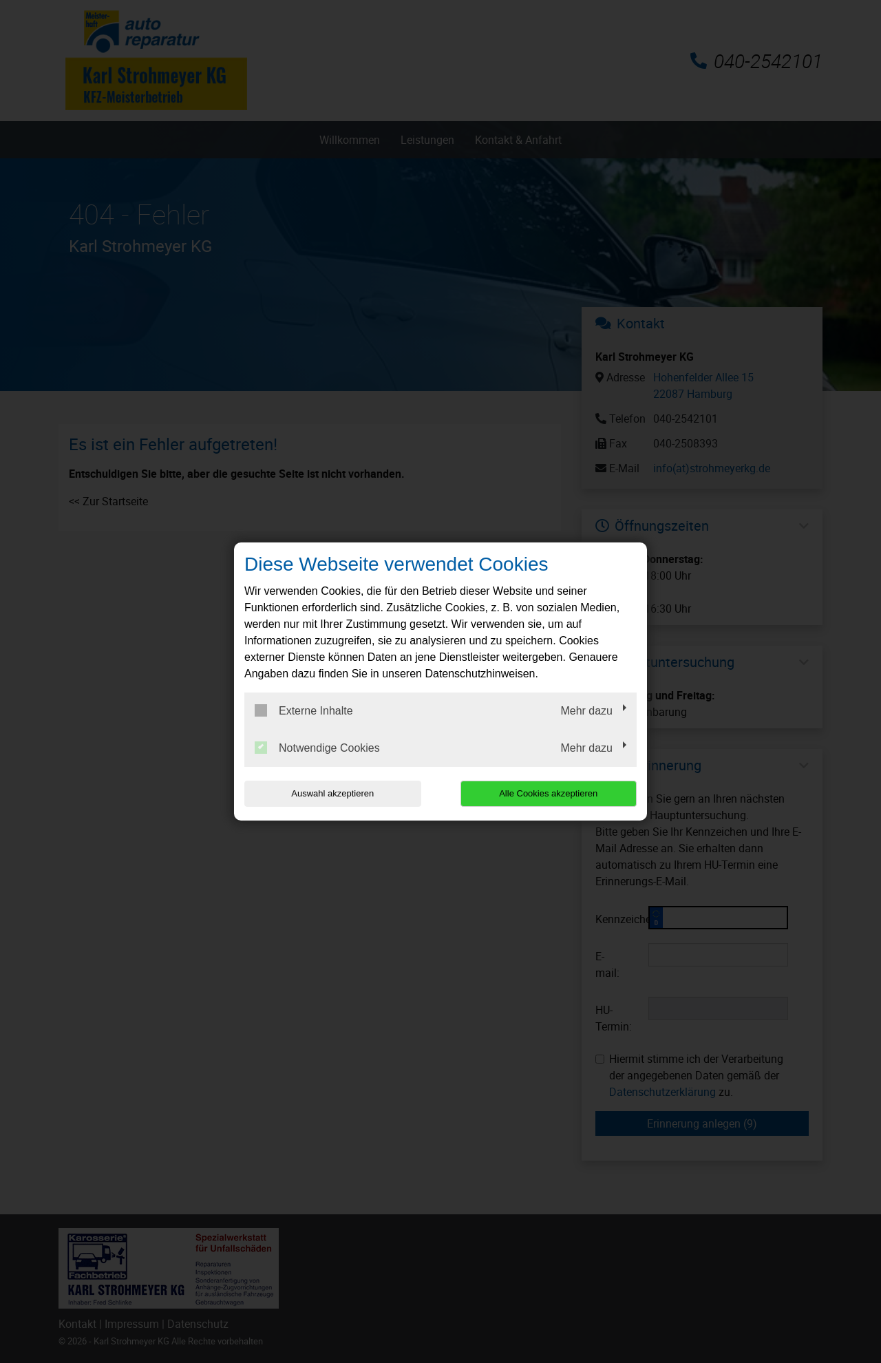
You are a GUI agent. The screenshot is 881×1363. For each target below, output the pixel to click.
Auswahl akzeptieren (332, 793)
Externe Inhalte (304, 710)
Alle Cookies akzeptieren (548, 793)
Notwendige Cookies (317, 747)
